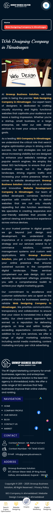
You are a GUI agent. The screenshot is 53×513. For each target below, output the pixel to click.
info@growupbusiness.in (28, 454)
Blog (7, 419)
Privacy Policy (41, 487)
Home (7, 22)
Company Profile (13, 410)
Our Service (10, 415)
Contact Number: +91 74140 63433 (26, 448)
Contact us (11, 424)
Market (8, 428)
